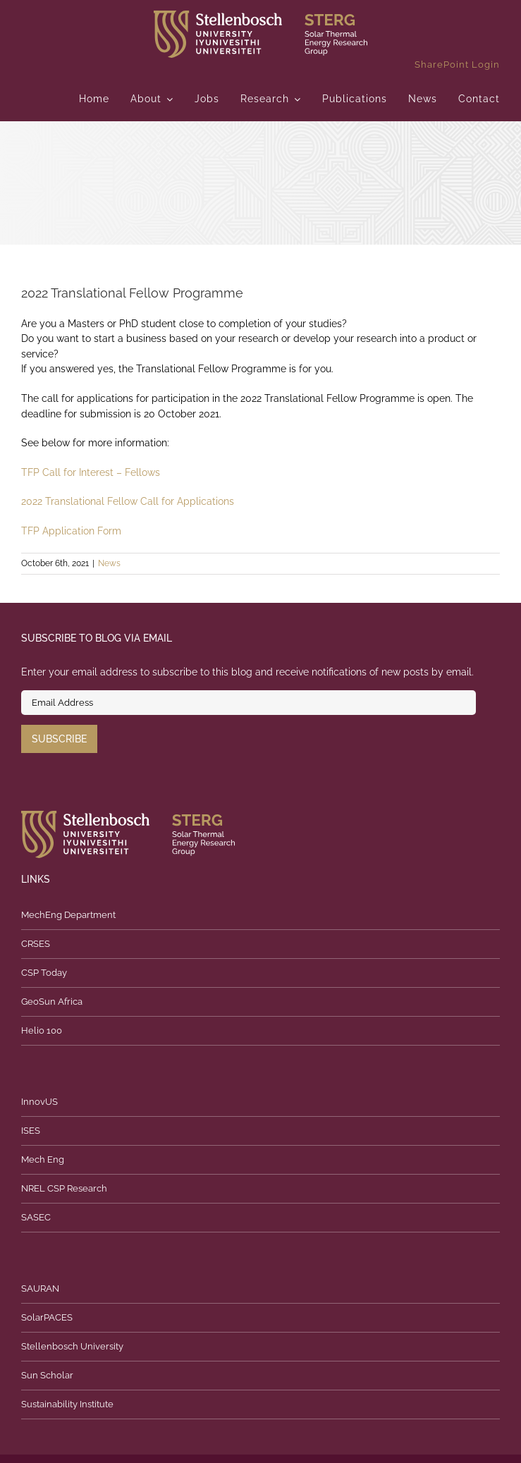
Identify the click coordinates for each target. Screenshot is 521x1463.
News (109, 563)
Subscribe (59, 739)
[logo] (260, 15)
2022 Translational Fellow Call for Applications (127, 501)
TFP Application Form (71, 531)
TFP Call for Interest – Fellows (90, 472)
